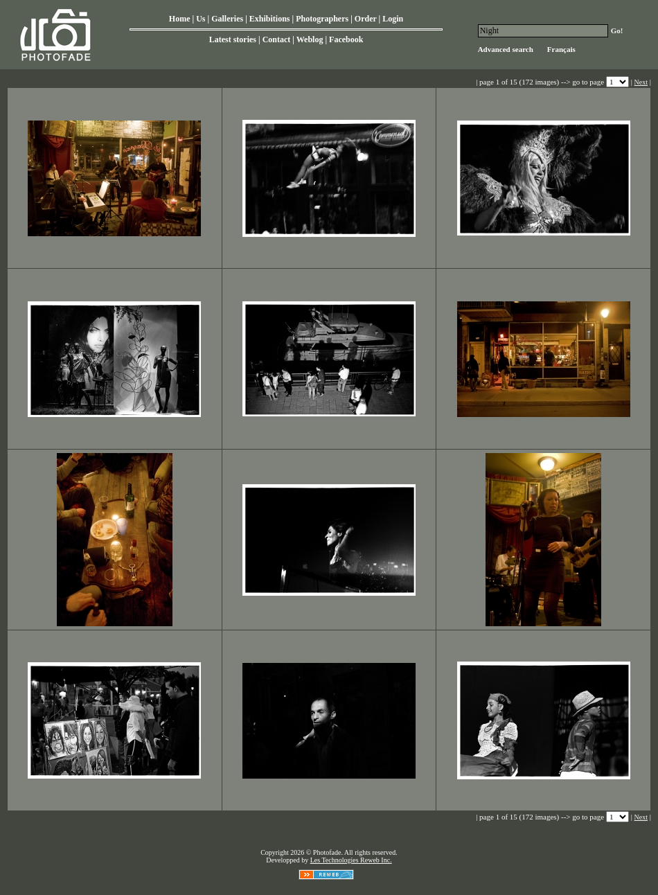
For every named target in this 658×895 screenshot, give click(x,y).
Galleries (227, 19)
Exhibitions (269, 19)
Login (392, 19)
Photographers (322, 19)
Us (200, 19)
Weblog (309, 39)
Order (366, 19)
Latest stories (232, 39)
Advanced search (505, 49)
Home (179, 19)
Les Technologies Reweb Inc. (351, 860)
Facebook (346, 39)
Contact (277, 39)
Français (561, 49)
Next (641, 82)
